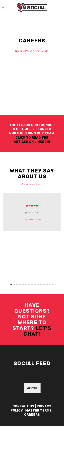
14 (50, 284)
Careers (32, 415)
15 (53, 284)
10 (38, 284)
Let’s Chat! (37, 331)
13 (47, 284)
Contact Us (23, 406)
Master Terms (38, 410)
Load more (32, 388)
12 (44, 284)
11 (41, 284)
